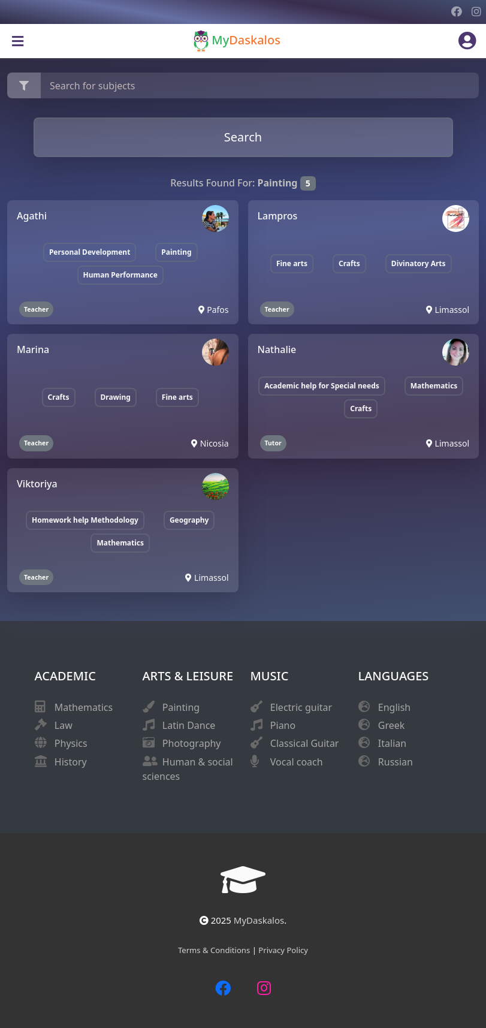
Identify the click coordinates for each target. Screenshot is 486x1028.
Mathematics (84, 707)
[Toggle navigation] (18, 41)
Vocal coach (296, 761)
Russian (395, 761)
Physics (71, 743)
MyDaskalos (259, 920)
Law (64, 725)
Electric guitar (301, 707)
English (394, 707)
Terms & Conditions (215, 950)
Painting (181, 707)
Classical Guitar (304, 743)
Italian (392, 743)
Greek (391, 725)
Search (243, 137)
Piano (282, 725)
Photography (191, 743)
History (71, 761)
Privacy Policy (283, 950)
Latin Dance (189, 725)
